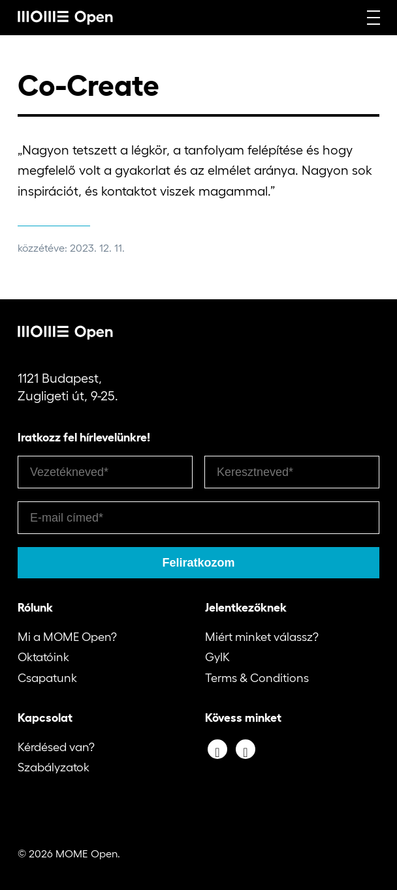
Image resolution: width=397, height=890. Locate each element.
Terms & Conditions (257, 678)
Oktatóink (43, 657)
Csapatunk (47, 678)
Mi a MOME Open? (67, 637)
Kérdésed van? (56, 747)
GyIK (217, 657)
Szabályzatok (53, 767)
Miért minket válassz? (262, 637)
